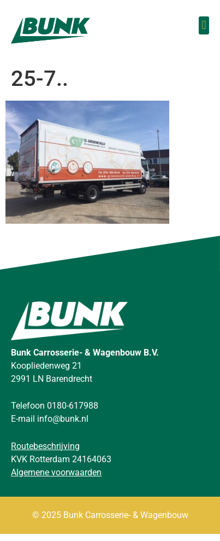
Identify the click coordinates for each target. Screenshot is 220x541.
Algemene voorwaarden (56, 479)
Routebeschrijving (45, 452)
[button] (204, 25)
